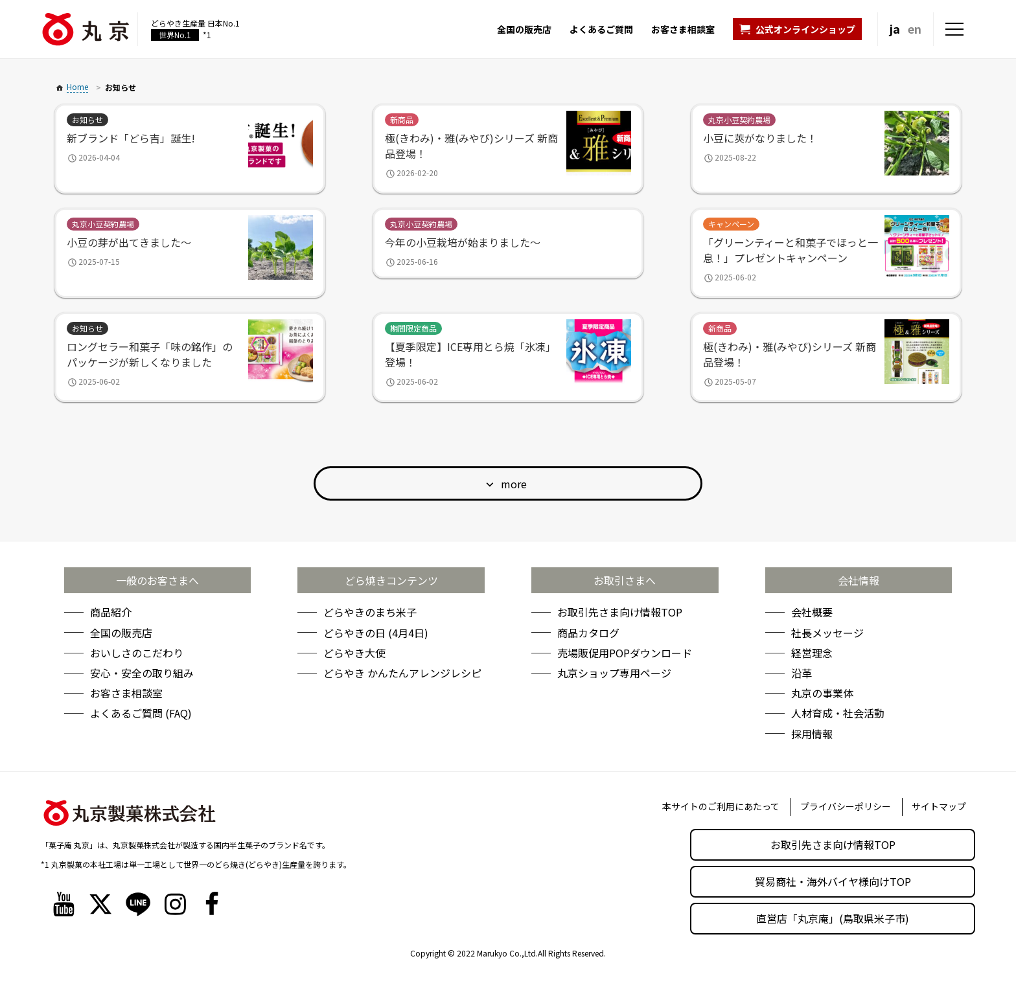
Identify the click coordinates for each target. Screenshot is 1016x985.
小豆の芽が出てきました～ (129, 242)
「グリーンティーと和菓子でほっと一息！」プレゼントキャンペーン (790, 250)
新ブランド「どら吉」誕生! (131, 138)
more (514, 484)
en (914, 28)
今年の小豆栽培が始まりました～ (462, 242)
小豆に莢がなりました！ (760, 138)
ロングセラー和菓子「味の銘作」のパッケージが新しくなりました (150, 354)
